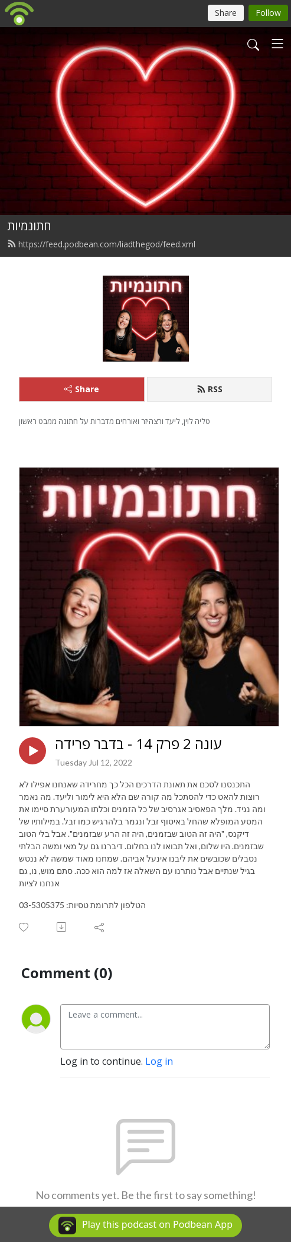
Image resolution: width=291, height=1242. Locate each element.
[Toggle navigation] (277, 43)
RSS (210, 389)
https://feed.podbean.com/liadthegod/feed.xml (101, 244)
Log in (159, 1061)
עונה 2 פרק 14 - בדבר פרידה (138, 744)
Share (81, 389)
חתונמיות (29, 226)
